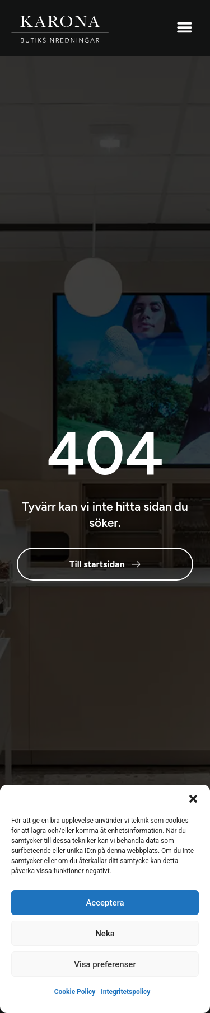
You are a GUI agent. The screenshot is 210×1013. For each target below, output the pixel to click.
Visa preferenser (105, 964)
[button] (193, 798)
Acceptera (105, 903)
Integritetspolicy (125, 992)
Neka (105, 934)
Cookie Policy (75, 992)
